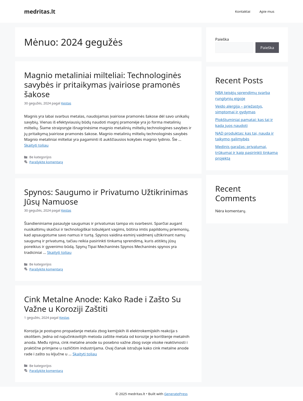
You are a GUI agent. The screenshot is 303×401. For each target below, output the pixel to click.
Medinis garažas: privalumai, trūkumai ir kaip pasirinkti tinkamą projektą (246, 152)
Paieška (222, 39)
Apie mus (266, 11)
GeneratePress (176, 393)
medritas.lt (39, 11)
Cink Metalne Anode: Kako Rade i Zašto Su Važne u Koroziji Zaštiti (102, 304)
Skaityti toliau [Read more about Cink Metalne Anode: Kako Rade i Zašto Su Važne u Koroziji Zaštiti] (85, 353)
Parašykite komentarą (46, 162)
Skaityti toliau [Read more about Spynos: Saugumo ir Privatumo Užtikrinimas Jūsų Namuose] (59, 252)
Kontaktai (242, 11)
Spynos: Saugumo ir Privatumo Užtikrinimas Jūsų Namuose (106, 197)
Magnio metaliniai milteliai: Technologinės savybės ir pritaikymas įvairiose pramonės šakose (102, 84)
